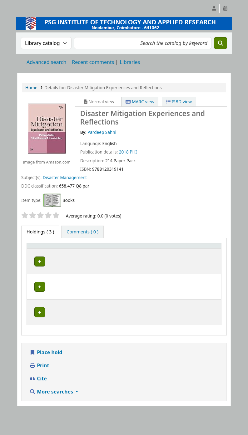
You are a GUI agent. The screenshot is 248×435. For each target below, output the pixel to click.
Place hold (45, 378)
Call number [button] (108, 252)
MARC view (140, 102)
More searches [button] (51, 417)
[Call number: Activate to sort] (114, 252)
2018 (124, 152)
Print (39, 391)
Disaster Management (65, 177)
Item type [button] (34, 252)
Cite (38, 404)
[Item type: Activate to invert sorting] (39, 252)
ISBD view (179, 102)
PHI (133, 152)
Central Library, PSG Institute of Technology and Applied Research (72, 275)
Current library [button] (70, 255)
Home (31, 87)
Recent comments (93, 62)
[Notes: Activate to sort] (177, 252)
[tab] (82, 232)
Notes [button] (168, 255)
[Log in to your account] (214, 8)
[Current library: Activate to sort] (74, 252)
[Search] (220, 43)
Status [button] (142, 255)
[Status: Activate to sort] (145, 252)
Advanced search (46, 62)
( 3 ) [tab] (40, 232)
